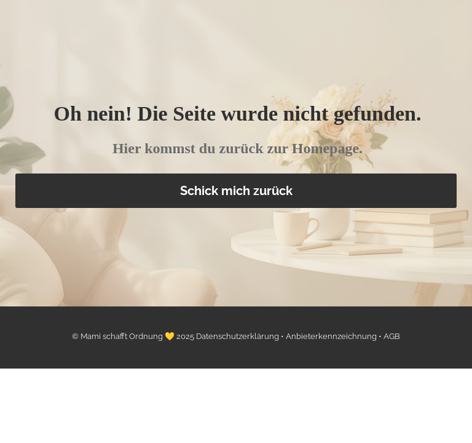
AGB (392, 336)
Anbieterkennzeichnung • (335, 336)
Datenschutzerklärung (238, 336)
